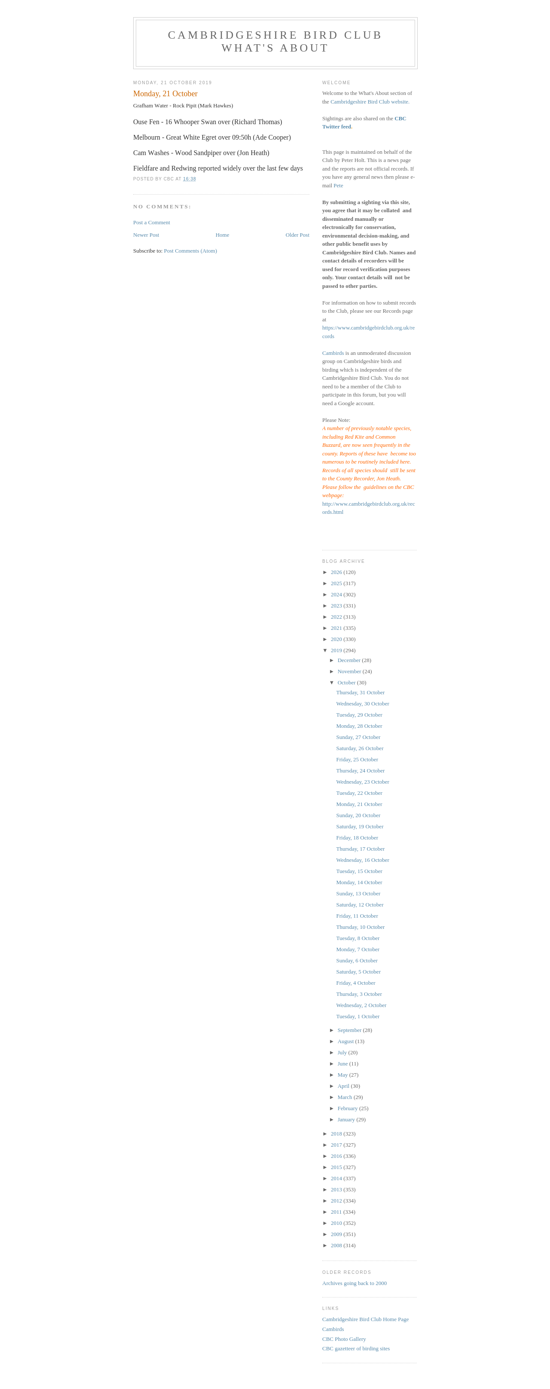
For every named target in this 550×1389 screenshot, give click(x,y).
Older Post (297, 235)
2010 (337, 1223)
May (343, 1075)
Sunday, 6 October (356, 960)
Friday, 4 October (355, 983)
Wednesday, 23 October (362, 781)
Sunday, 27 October (358, 737)
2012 (337, 1200)
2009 (337, 1234)
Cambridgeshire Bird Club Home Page (365, 1319)
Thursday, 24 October (360, 770)
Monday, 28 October (359, 726)
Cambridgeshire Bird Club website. (369, 101)
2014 (337, 1178)
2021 (337, 628)
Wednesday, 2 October (361, 1005)
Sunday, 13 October (358, 893)
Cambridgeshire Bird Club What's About (275, 41)
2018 (337, 1133)
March (346, 1097)
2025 (337, 583)
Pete (338, 185)
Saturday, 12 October (359, 904)
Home (222, 235)
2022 (337, 617)
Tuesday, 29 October (359, 714)
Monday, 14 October (359, 882)
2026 (337, 572)
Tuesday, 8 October (357, 938)
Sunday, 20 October (358, 815)
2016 (337, 1156)
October (347, 682)
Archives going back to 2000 (354, 1283)
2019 (337, 650)
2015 (337, 1167)
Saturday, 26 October (359, 748)
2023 (337, 605)
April (344, 1086)
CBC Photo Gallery (344, 1339)
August (346, 1041)
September (350, 1030)
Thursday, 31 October (360, 692)
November (350, 671)
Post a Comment (151, 222)
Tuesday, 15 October (359, 871)
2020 (337, 639)
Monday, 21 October (359, 804)
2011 (337, 1212)
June (343, 1063)
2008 (337, 1245)
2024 (337, 594)
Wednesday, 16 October (362, 860)
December (350, 660)
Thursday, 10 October (360, 927)
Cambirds (333, 353)
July (343, 1052)
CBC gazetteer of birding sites (356, 1348)
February (348, 1108)
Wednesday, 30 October (362, 703)
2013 (337, 1189)
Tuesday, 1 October (357, 1016)
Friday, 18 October (357, 837)
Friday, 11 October (357, 916)
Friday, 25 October (357, 759)
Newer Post (146, 235)
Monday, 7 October (357, 949)
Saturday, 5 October (358, 971)
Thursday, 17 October (360, 849)
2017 (337, 1145)
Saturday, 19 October (359, 826)
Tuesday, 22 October (359, 793)
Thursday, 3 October (359, 994)
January (347, 1119)
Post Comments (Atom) (190, 250)
